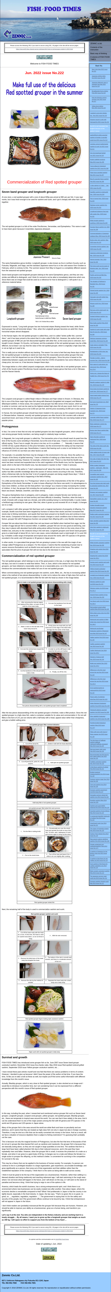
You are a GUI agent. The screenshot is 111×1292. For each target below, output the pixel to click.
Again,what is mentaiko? (97, 345)
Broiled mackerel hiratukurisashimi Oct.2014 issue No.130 (99, 774)
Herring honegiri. (95, 259)
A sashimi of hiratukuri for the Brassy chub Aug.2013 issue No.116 (98, 853)
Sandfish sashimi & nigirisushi (99, 192)
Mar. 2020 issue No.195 (97, 255)
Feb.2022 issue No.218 (99, 93)
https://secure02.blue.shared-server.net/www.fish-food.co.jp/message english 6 (41, 49)
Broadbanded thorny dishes (100, 91)
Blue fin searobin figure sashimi (99, 179)
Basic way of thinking (98, 53)
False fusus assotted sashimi (98, 172)
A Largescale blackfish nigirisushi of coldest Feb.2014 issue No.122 (100, 818)
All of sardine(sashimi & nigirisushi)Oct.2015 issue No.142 (97, 690)
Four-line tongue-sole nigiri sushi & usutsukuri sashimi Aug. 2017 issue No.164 (99, 486)
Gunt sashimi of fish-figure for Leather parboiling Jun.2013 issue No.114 (99, 865)
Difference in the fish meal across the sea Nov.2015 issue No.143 (99, 672)
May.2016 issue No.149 (102, 609)
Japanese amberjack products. (99, 253)
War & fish (95, 69)
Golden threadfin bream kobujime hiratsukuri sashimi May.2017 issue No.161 (98, 508)
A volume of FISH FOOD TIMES (100, 58)
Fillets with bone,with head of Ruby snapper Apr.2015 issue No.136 (99, 734)
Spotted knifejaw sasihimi (97, 316)
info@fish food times (62, 1239)
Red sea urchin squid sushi (98, 310)
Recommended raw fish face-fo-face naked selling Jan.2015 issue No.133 (99, 756)
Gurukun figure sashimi (97, 227)
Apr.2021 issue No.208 (101, 168)
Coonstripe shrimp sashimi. (98, 246)
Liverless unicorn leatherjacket (99, 144)
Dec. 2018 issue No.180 (102, 360)
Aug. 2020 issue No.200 (100, 223)
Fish (91, 198)
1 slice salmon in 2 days (98, 185)
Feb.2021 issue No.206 (97, 181)
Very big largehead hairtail (98, 153)
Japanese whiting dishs (99, 76)
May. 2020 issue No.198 (103, 236)
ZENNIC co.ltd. (96, 43)
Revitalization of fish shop (98, 351)
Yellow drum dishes (97, 106)
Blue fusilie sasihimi (96, 323)
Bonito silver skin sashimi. (98, 240)
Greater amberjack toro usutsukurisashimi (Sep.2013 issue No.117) (98, 846)
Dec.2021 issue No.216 (99, 108)
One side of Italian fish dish (98, 459)
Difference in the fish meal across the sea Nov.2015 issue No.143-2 (99, 681)
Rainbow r (93, 205)
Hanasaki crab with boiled (97, 297)
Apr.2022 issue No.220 (98, 78)
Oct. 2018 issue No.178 (97, 385)
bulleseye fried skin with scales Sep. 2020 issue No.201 (99, 214)
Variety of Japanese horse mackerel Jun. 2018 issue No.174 (98, 411)
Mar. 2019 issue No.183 (100, 341)
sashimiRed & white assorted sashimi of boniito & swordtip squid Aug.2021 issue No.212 (98, 137)
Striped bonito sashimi (97, 290)
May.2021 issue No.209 (97, 162)
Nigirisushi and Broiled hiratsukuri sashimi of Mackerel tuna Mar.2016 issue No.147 (99, 631)
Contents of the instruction (96, 48)
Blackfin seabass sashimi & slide (99, 382)
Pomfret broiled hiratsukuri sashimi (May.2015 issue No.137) (98, 725)
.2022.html (69, 49)
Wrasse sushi (94, 303)
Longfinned (93, 211)
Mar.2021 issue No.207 (97, 175)
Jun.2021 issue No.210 (97, 155)
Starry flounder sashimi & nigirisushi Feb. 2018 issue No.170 (98, 439)
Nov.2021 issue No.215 (100, 115)
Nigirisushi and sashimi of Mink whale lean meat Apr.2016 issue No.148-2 (99, 622)
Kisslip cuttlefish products (97, 159)
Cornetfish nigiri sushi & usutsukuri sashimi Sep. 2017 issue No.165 (99, 477)
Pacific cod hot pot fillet (97, 275)
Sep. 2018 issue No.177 (101, 391)
